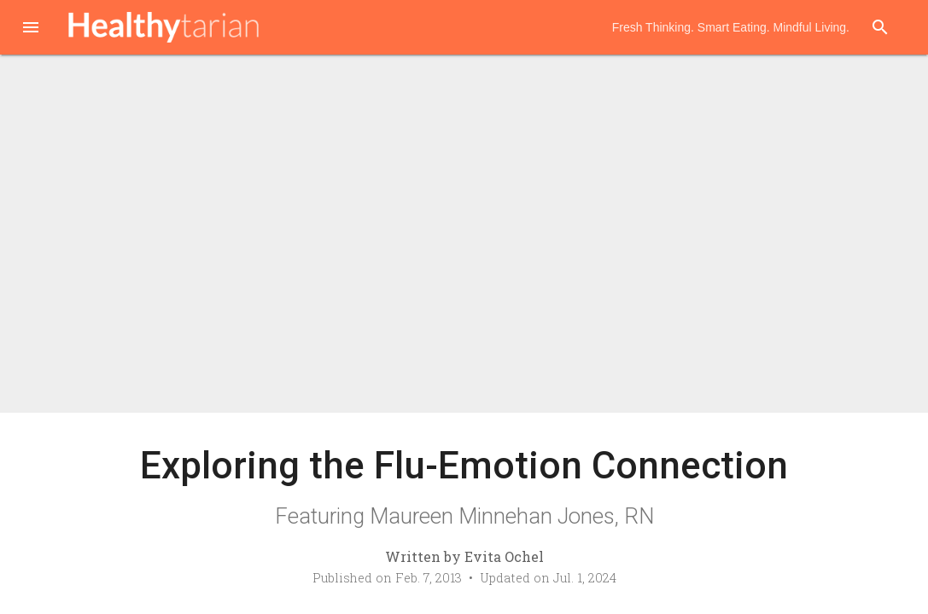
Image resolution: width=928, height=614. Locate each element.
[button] (30, 29)
